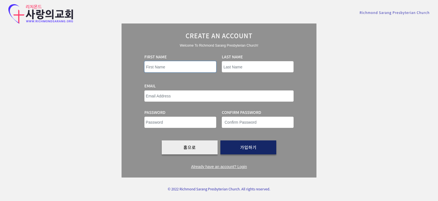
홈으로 (190, 147)
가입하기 (248, 147)
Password (155, 112)
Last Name (232, 56)
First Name (155, 56)
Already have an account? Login (219, 166)
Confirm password (241, 112)
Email (150, 85)
